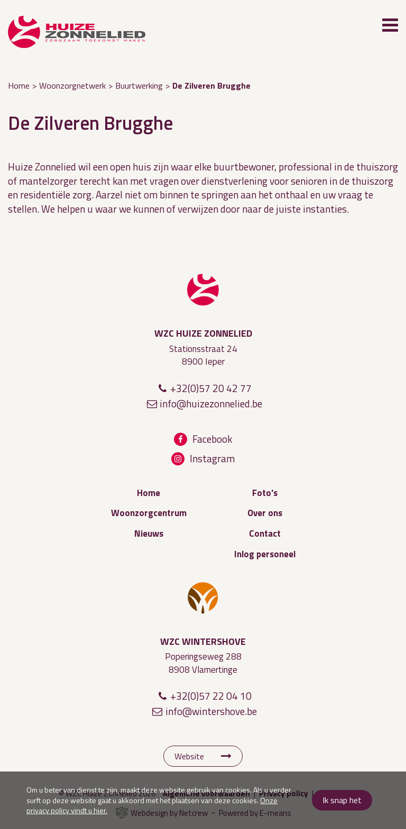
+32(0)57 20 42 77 (211, 388)
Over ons (264, 513)
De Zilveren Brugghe (211, 85)
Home (19, 85)
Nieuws (148, 533)
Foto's (265, 493)
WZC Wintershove (203, 598)
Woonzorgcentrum (149, 513)
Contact (265, 533)
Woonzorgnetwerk (72, 85)
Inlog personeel (265, 554)
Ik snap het (342, 800)
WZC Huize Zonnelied (203, 290)
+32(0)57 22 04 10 (211, 695)
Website (189, 756)
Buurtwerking (139, 85)
